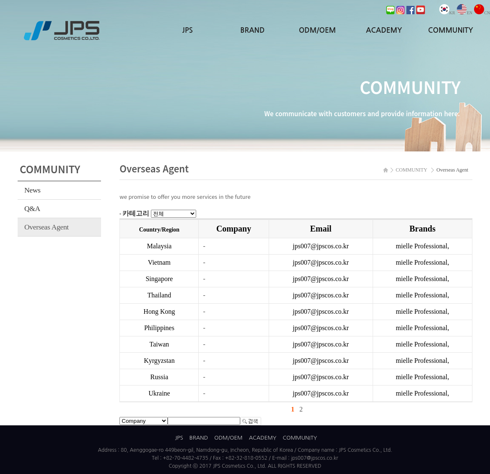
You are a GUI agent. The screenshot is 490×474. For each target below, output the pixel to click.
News (32, 190)
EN (464, 12)
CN (482, 12)
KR (447, 12)
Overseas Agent (46, 227)
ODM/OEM (317, 30)
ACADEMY (384, 30)
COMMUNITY (450, 30)
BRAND (252, 30)
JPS (187, 30)
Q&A (32, 208)
